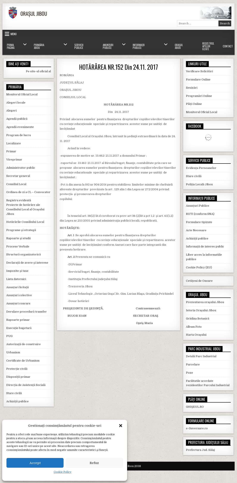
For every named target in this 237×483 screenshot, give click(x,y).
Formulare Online (198, 79)
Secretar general (18, 176)
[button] (120, 425)
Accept (35, 463)
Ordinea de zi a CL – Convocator (28, 192)
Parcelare (193, 364)
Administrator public (20, 167)
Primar (11, 151)
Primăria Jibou (39, 46)
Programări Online (199, 96)
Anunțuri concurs (18, 303)
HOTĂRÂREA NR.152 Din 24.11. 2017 (118, 67)
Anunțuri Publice (108, 46)
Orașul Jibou (179, 46)
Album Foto (194, 326)
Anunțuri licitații (17, 287)
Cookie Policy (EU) (199, 267)
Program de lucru (18, 135)
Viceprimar (14, 159)
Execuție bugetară (18, 328)
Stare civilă (14, 393)
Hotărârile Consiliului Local (25, 221)
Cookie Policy (62, 472)
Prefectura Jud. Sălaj (200, 450)
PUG (9, 336)
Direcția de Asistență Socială (25, 385)
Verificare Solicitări (199, 71)
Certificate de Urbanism (22, 360)
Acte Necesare (196, 230)
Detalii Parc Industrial (201, 356)
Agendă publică (16, 118)
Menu (14, 34)
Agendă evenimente (20, 127)
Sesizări (191, 87)
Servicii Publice (78, 46)
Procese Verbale (17, 246)
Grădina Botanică (197, 318)
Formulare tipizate (199, 222)
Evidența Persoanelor (201, 168)
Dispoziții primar (18, 376)
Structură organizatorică (23, 254)
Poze (189, 372)
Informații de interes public (205, 246)
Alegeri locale (15, 102)
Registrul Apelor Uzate (208, 46)
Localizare (13, 143)
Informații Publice (139, 46)
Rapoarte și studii (18, 238)
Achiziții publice (17, 401)
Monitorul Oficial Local (21, 94)
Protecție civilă (16, 368)
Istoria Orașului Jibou (201, 310)
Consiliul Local (16, 184)
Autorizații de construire (23, 344)
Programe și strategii (21, 230)
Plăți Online (194, 103)
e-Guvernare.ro (197, 428)
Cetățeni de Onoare (199, 280)
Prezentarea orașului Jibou (205, 302)
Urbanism (13, 352)
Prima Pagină (10, 46)
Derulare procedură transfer (26, 311)
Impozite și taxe (17, 270)
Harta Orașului (196, 334)
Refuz (94, 463)
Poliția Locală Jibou (199, 184)
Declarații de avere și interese (27, 262)
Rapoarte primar (18, 319)
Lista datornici (16, 279)
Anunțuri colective (19, 295)
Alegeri (11, 110)
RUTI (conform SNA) (200, 214)
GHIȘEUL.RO (195, 406)
